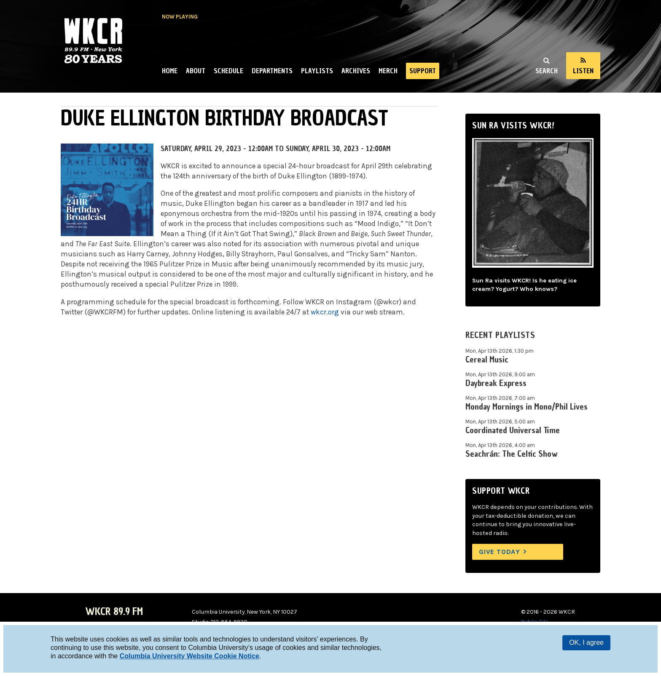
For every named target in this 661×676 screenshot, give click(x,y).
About (195, 70)
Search (546, 70)
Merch (388, 70)
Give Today (499, 552)
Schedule (228, 70)
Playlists (317, 70)
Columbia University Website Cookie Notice (189, 656)
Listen (583, 70)
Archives (355, 70)
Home (169, 70)
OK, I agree (586, 642)
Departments (272, 70)
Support (422, 70)
